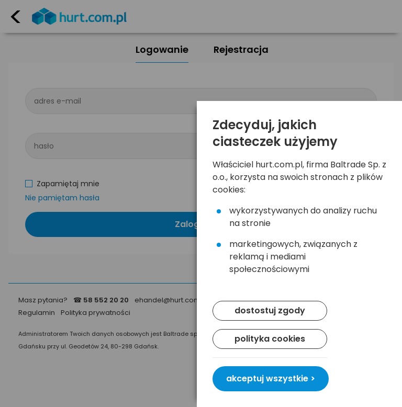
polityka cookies (269, 339)
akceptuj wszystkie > (270, 378)
